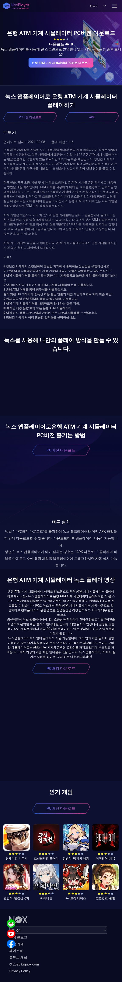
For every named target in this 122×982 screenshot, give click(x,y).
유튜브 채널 (18, 958)
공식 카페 (16, 944)
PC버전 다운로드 (30, 117)
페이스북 (16, 951)
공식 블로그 (18, 937)
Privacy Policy (19, 971)
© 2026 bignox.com (24, 964)
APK (92, 117)
